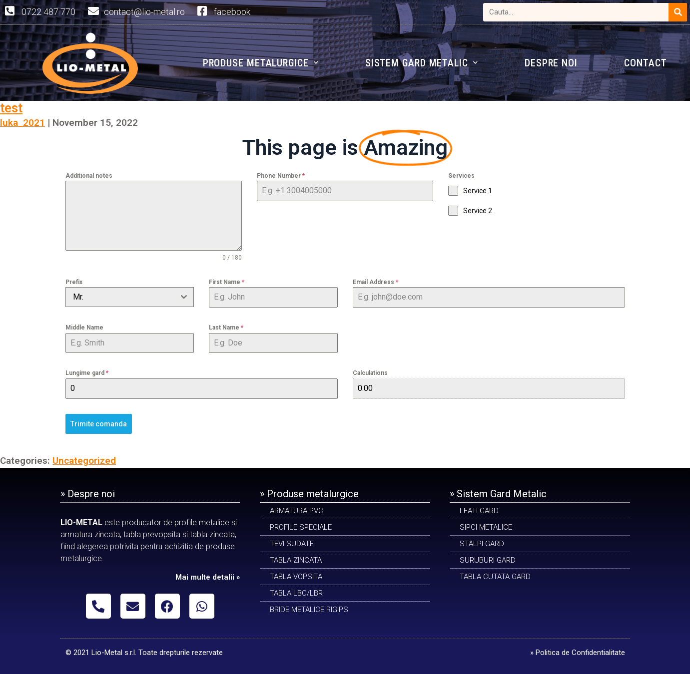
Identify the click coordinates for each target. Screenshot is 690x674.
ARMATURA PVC (296, 510)
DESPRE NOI (551, 63)
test (11, 108)
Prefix (73, 282)
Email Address (375, 282)
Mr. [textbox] (78, 297)
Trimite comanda (98, 424)
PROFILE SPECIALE (301, 527)
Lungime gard (86, 372)
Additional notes (88, 175)
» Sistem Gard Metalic (498, 494)
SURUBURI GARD (488, 560)
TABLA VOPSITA (296, 576)
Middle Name (84, 327)
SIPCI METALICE (486, 527)
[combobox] (129, 297)
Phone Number (281, 175)
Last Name (226, 327)
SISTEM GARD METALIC (421, 62)
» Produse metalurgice (309, 494)
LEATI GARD (479, 510)
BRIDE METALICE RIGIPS (309, 609)
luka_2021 (22, 122)
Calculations (370, 372)
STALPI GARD (482, 543)
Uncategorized (84, 460)
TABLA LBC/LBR (296, 593)
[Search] (678, 12)
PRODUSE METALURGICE (261, 62)
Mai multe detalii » (207, 577)
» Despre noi (87, 494)
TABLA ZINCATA (296, 560)
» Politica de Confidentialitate (577, 652)
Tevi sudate (292, 543)
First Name (226, 282)
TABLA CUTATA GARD (495, 576)
